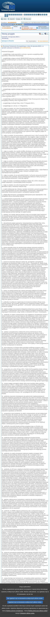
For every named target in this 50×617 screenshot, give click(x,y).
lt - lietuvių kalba (31, 14)
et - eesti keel (15, 14)
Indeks (4, 18)
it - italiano (27, 14)
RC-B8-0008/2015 (7, 28)
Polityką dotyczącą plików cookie (37, 615)
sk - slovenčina (44, 14)
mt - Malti (35, 14)
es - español (7, 14)
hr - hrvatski (25, 14)
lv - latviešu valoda (29, 14)
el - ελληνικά (17, 14)
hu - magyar (33, 14)
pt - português (40, 14)
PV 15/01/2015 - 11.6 (27, 28)
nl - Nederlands (37, 14)
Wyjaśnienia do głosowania (29, 29)
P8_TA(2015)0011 (43, 28)
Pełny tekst (28, 18)
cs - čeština (9, 14)
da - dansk (11, 14)
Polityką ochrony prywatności (14, 615)
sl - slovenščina (46, 14)
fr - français (21, 14)
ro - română (42, 14)
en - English (19, 14)
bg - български (5, 14)
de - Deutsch (13, 14)
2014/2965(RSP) (12, 22)
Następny (18, 18)
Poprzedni (12, 18)
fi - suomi (5, 16)
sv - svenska (7, 16)
